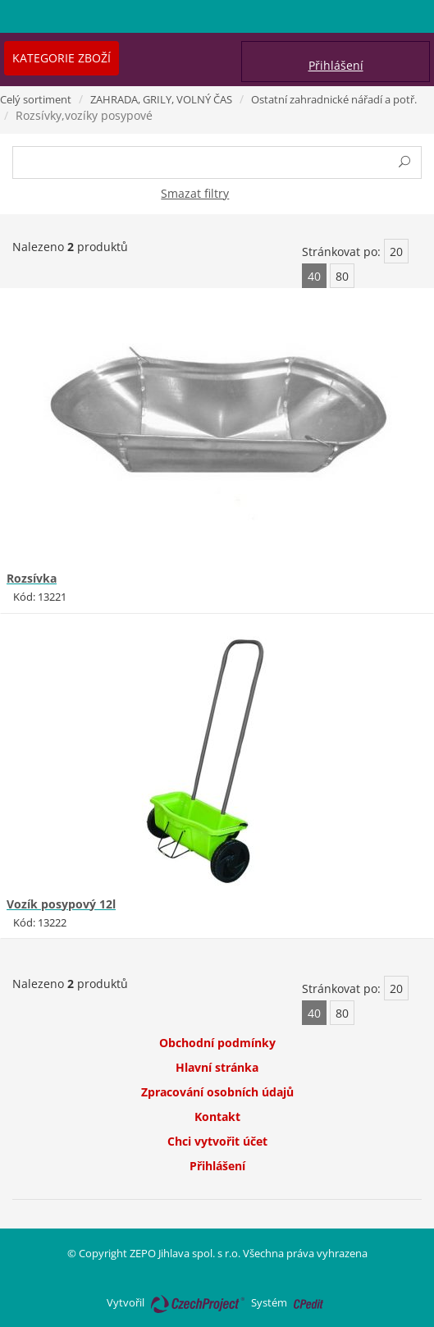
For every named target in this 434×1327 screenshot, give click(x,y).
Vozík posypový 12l (61, 904)
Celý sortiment (35, 99)
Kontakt (217, 1116)
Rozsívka (32, 578)
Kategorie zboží (61, 58)
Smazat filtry (195, 193)
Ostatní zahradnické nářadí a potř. (334, 99)
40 (314, 276)
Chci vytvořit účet (217, 1141)
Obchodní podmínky (217, 1042)
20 (396, 251)
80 (342, 276)
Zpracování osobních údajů (217, 1092)
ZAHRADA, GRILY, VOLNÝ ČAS (161, 99)
